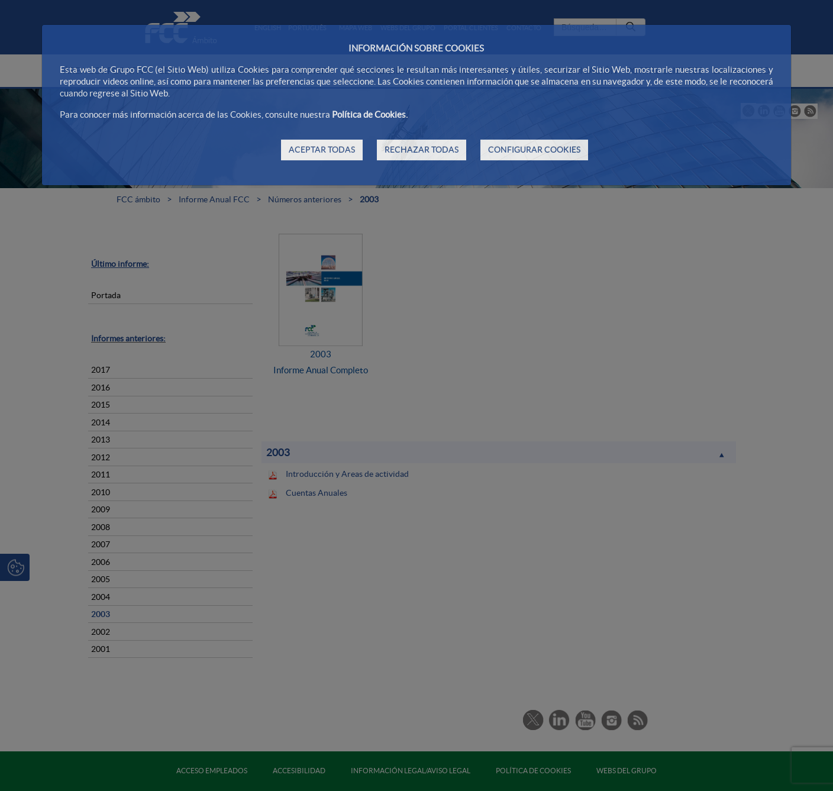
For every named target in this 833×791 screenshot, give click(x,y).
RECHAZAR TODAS (422, 149)
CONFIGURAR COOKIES (534, 149)
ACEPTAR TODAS (322, 149)
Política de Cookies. (370, 114)
